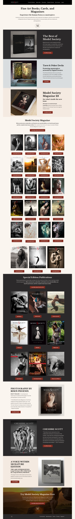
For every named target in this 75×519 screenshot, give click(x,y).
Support (62, 516)
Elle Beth (37, 347)
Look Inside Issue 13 (44, 197)
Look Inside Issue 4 (58, 240)
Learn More (46, 81)
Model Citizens (50, 2)
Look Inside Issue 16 (58, 175)
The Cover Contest (58, 153)
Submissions (48, 516)
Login (62, 2)
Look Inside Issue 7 (16, 240)
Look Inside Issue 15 (17, 197)
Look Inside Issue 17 (44, 175)
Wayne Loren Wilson (56, 378)
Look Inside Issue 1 (55, 271)
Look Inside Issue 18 (30, 175)
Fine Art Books (31, 2)
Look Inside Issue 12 (58, 197)
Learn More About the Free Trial (37, 130)
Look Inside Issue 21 (30, 153)
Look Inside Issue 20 (44, 153)
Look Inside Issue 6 (30, 241)
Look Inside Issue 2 (37, 271)
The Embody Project (37, 378)
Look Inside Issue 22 (17, 153)
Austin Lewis (37, 316)
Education (44, 2)
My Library (57, 2)
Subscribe (38, 2)
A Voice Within (15, 481)
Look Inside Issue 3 (19, 271)
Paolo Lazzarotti (56, 316)
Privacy (57, 516)
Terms (53, 516)
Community (41, 516)
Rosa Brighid (19, 378)
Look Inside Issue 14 (30, 197)
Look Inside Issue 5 (44, 240)
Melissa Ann (56, 347)
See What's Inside (47, 52)
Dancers (19, 347)
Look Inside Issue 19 (17, 175)
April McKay (19, 316)
